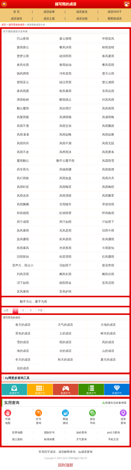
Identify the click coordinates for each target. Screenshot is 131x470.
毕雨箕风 (108, 38)
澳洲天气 (91, 389)
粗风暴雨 (65, 91)
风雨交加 (65, 125)
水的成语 (65, 350)
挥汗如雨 (65, 221)
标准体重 (49, 439)
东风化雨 (108, 91)
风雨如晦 (65, 134)
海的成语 (23, 350)
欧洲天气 (40, 389)
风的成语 (108, 342)
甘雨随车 (65, 204)
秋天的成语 (65, 359)
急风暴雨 (23, 230)
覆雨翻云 (23, 160)
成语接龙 (82, 11)
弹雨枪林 (23, 99)
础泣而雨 (65, 82)
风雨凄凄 (23, 134)
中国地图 (7, 417)
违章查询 (123, 417)
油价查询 (81, 432)
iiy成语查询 (85, 451)
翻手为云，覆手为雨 (33, 301)
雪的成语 (23, 342)
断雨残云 (65, 99)
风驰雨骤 (65, 169)
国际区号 (49, 432)
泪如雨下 (65, 265)
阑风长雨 (65, 274)
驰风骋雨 (23, 73)
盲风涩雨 (108, 282)
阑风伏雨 (108, 274)
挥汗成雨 (23, 221)
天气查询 (81, 439)
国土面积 (17, 439)
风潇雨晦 (108, 117)
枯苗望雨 (65, 256)
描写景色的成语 (17, 24)
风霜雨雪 (108, 160)
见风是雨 (65, 230)
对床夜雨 (65, 248)
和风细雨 (23, 213)
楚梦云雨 (23, 56)
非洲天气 (117, 389)
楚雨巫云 (23, 82)
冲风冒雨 (65, 73)
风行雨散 (23, 178)
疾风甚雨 (65, 239)
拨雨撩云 (23, 47)
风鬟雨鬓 (23, 117)
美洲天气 (66, 389)
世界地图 (17, 432)
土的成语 (65, 333)
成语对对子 (115, 11)
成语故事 (49, 11)
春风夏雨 (108, 56)
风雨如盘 (65, 178)
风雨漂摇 (65, 195)
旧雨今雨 (108, 230)
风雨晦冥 (65, 186)
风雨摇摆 (108, 169)
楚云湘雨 (108, 82)
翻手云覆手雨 (65, 160)
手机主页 (113, 439)
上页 (6, 310)
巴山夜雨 (23, 38)
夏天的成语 (108, 359)
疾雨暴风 (23, 248)
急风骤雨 (23, 239)
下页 (40, 310)
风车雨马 (23, 169)
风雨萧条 (108, 152)
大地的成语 (108, 324)
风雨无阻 (108, 143)
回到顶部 (65, 465)
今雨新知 (108, 248)
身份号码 (92, 417)
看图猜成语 (115, 18)
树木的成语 (108, 333)
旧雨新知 (23, 256)
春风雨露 (23, 91)
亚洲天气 (14, 389)
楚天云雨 (108, 73)
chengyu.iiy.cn (77, 458)
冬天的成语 (22, 359)
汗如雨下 (108, 221)
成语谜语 (16, 18)
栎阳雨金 (65, 282)
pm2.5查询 (113, 432)
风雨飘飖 (23, 204)
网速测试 (65, 417)
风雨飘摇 (108, 125)
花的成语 (23, 368)
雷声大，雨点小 (22, 265)
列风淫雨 (23, 274)
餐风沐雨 (65, 47)
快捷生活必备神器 (114, 402)
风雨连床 (23, 195)
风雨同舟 (23, 143)
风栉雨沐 (65, 152)
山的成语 (108, 350)
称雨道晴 (108, 47)
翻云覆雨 (23, 108)
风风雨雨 (108, 108)
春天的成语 (22, 324)
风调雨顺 (65, 117)
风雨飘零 (108, 195)
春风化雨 (23, 64)
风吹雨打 (65, 108)
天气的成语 (65, 324)
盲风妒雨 (65, 291)
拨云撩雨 (65, 38)
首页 (4, 24)
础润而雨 (65, 56)
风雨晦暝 (108, 186)
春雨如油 (65, 64)
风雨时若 (23, 186)
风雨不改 (23, 152)
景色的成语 (22, 333)
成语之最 (49, 18)
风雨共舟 (108, 178)
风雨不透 (23, 125)
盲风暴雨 (23, 291)
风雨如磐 (108, 134)
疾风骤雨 (108, 239)
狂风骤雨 (108, 256)
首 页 (16, 11)
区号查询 (38, 417)
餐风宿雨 (108, 64)
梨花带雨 (108, 265)
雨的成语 (65, 342)
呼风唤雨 (108, 213)
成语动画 (82, 18)
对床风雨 (108, 99)
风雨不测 (65, 143)
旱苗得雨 (108, 204)
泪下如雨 (23, 282)
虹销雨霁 (65, 213)
